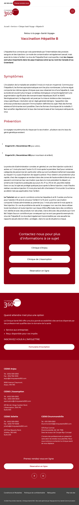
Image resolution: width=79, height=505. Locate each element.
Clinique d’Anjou (39, 248)
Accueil (6, 26)
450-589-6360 (50, 422)
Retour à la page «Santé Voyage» (39, 33)
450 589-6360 (8, 3)
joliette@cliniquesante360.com (15, 426)
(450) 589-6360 (13, 374)
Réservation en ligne (39, 271)
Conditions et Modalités (13, 493)
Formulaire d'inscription (39, 347)
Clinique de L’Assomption (39, 259)
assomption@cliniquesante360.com (17, 401)
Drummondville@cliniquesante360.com (56, 424)
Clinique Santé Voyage (26, 26)
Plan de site (70, 493)
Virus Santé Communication (66, 501)
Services (14, 26)
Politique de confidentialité (34, 493)
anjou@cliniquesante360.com (15, 378)
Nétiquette (51, 493)
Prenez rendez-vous (21, 3)
